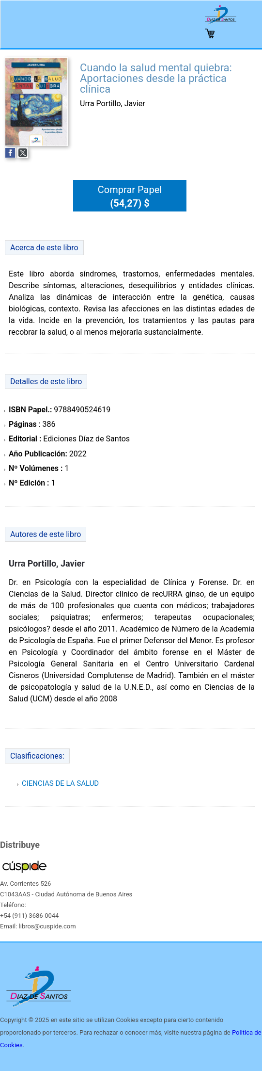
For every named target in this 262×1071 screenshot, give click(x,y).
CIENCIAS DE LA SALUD (60, 783)
